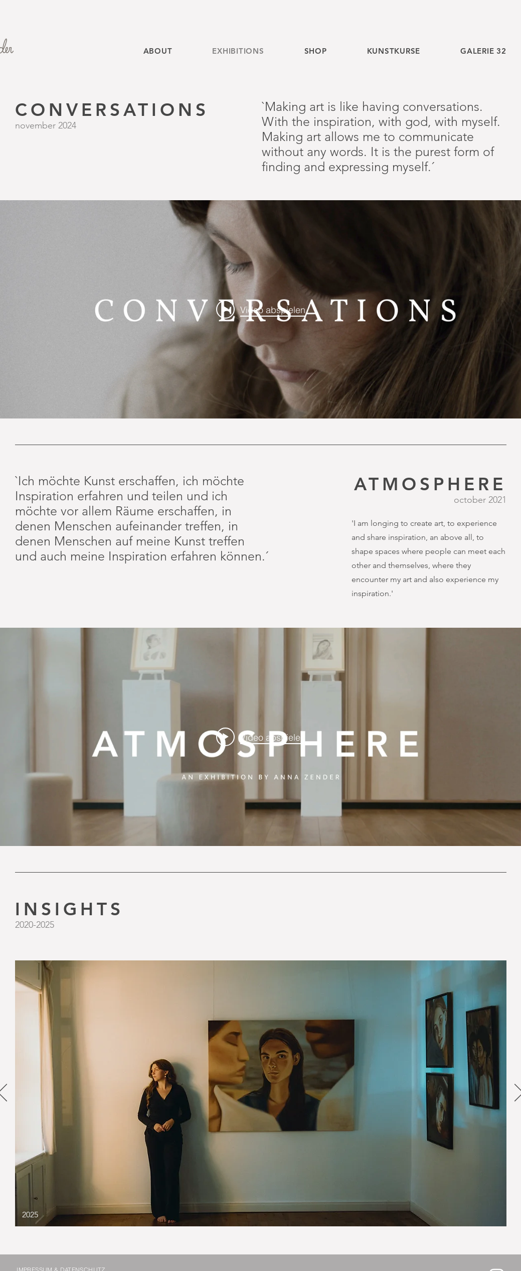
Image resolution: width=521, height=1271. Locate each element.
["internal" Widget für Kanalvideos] (260, 309)
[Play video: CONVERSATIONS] (260, 309)
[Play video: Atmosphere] (260, 737)
